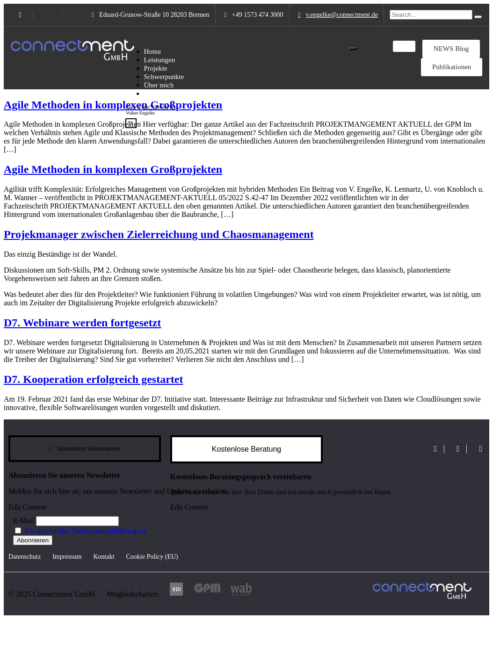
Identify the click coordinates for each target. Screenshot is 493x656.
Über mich (159, 85)
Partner (154, 93)
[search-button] (478, 16)
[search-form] (431, 15)
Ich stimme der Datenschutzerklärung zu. (85, 531)
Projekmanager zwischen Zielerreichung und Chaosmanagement (159, 234)
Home (152, 51)
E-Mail (23, 521)
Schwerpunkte (164, 76)
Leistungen (159, 60)
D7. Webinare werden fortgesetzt (82, 323)
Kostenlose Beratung (247, 449)
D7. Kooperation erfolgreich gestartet (93, 379)
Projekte (155, 68)
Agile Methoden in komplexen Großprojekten (113, 105)
